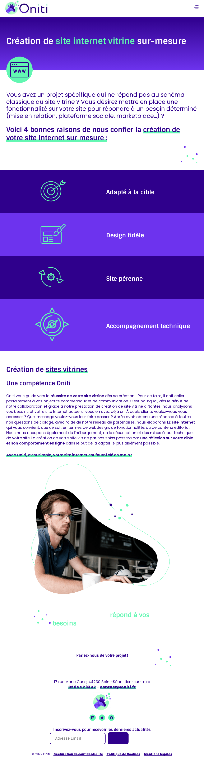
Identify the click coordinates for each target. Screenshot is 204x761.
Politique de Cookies (123, 754)
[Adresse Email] (78, 738)
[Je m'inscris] (118, 738)
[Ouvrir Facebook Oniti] (111, 717)
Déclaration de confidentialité (78, 754)
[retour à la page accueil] (26, 7)
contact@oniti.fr (118, 687)
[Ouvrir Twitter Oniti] (102, 717)
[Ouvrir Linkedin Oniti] (92, 717)
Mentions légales (158, 754)
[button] (196, 7)
